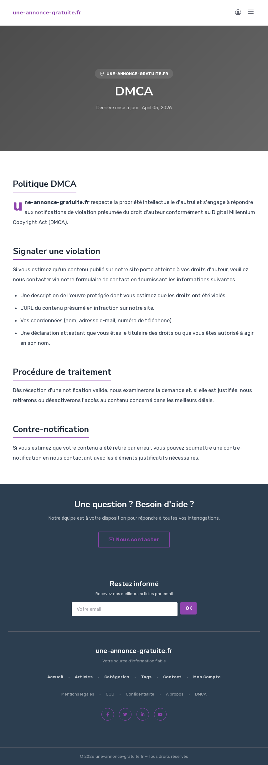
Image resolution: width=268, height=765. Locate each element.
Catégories (116, 677)
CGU (110, 694)
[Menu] (250, 11)
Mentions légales (77, 694)
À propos (174, 694)
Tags (146, 677)
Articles (84, 677)
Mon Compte (207, 677)
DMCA (201, 694)
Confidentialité (140, 694)
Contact (172, 677)
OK (189, 608)
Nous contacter (134, 540)
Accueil (55, 677)
